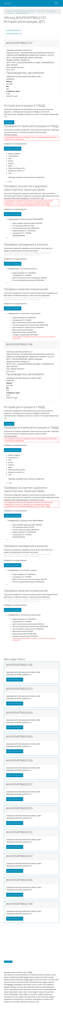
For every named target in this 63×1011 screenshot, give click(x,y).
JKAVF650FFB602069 (14, 727)
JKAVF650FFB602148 (14, 33)
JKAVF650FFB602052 (14, 847)
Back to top (8, 962)
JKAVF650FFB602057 (14, 799)
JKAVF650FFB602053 (14, 823)
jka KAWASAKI (50, 11)
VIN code (41, 11)
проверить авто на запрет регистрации (20, 11)
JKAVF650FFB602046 (14, 895)
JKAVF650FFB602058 (14, 775)
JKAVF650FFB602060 (14, 751)
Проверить (9, 122)
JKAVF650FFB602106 (14, 679)
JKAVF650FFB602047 (14, 871)
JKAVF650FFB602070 (14, 703)
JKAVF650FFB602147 (22, 13)
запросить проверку (12, 148)
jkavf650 (11, 13)
